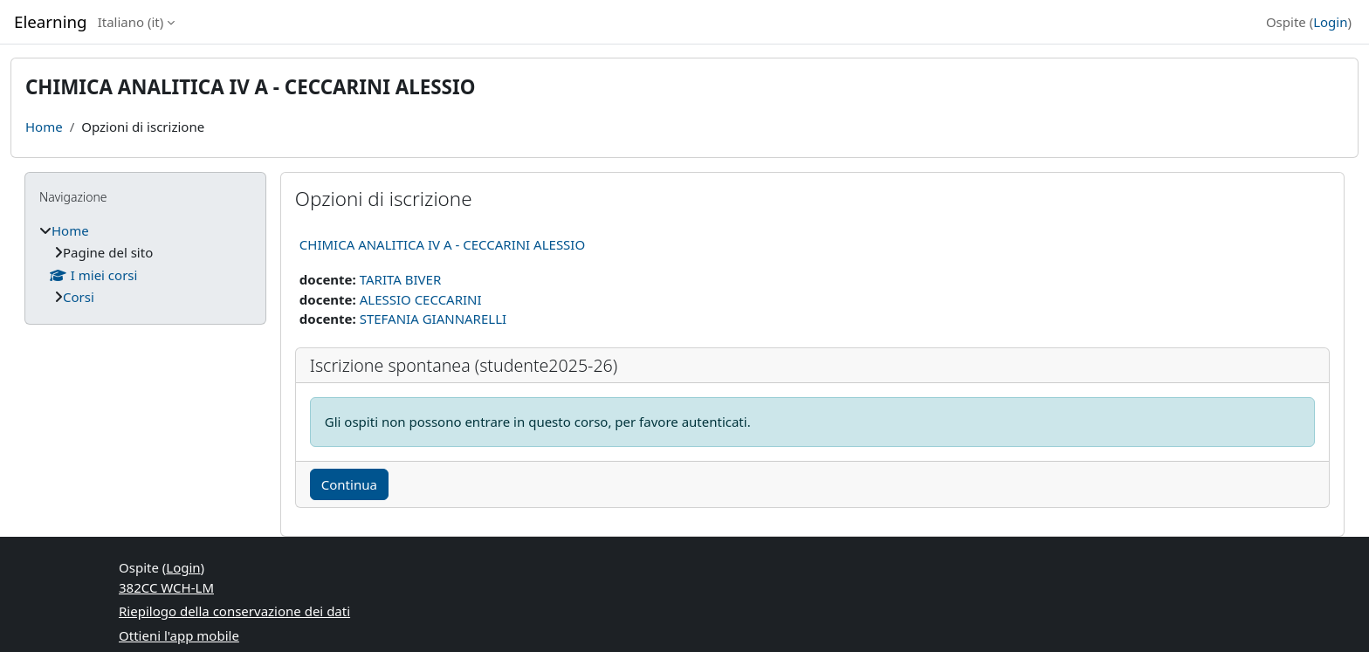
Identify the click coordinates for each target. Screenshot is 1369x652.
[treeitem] (145, 264)
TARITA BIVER (401, 279)
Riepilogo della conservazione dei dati (234, 611)
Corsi (78, 296)
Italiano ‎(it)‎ (131, 22)
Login (1330, 22)
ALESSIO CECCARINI (421, 299)
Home (44, 126)
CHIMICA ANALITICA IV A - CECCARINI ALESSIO (442, 244)
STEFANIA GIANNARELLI (433, 318)
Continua (349, 484)
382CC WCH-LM (166, 587)
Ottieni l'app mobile (179, 635)
